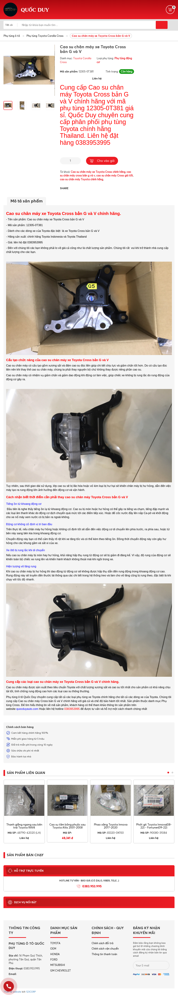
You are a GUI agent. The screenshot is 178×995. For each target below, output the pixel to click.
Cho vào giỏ (102, 161)
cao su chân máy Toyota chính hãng (81, 179)
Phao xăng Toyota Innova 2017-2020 (110, 826)
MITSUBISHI (57, 965)
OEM (53, 948)
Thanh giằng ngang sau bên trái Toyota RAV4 (24, 826)
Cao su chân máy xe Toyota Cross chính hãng (98, 171)
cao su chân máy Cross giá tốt (114, 175)
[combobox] (11, 25)
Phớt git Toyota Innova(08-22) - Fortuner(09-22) (154, 826)
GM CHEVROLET (60, 970)
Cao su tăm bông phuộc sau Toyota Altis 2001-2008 (67, 826)
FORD (54, 959)
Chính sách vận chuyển (105, 948)
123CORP (31, 991)
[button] (168, 772)
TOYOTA (55, 943)
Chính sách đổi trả (102, 943)
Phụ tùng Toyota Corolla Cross (44, 35)
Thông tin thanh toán (104, 954)
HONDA (55, 954)
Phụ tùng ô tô (11, 35)
